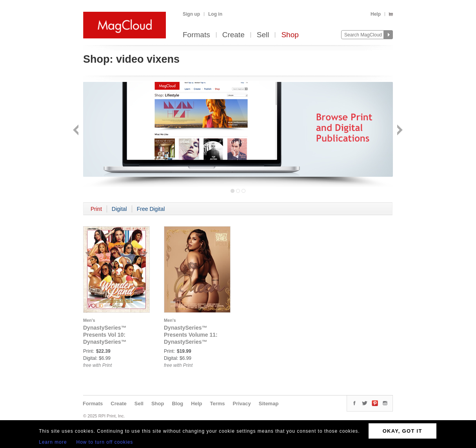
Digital (119, 209)
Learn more (53, 442)
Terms (217, 403)
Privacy (242, 403)
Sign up (191, 14)
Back (76, 131)
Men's (89, 320)
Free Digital (151, 209)
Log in (215, 14)
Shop (289, 35)
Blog (177, 403)
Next (399, 131)
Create (233, 35)
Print (96, 209)
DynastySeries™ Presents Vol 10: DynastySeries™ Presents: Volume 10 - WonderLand (111, 342)
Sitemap (269, 403)
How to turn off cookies (104, 442)
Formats (196, 35)
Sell (263, 35)
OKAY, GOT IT (402, 431)
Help (376, 14)
